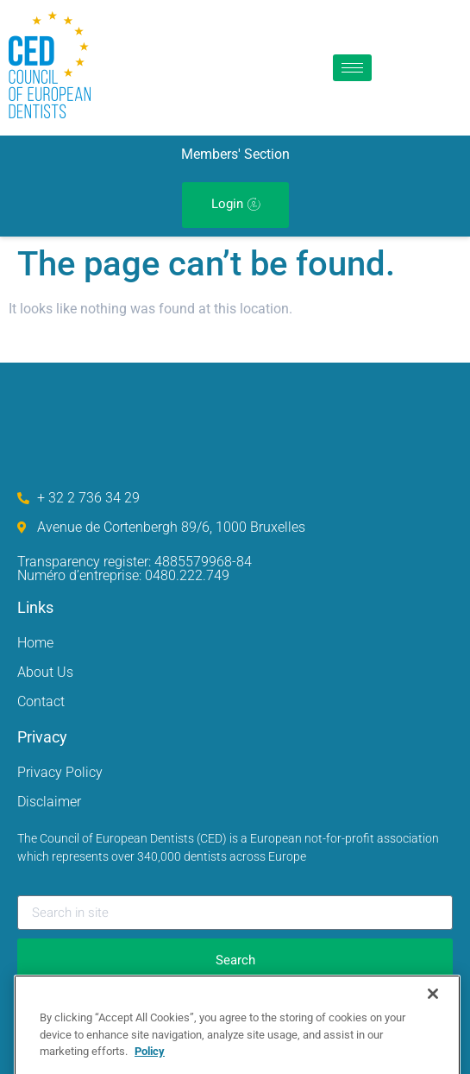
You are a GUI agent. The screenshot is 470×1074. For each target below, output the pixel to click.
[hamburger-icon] (352, 67)
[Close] (433, 1011)
